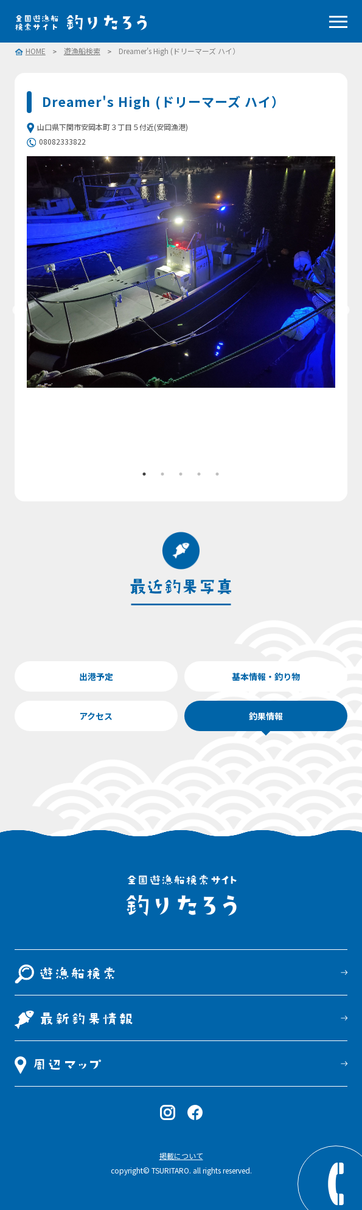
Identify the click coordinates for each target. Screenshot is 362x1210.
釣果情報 (266, 716)
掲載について (181, 1155)
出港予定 (96, 676)
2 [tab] (162, 474)
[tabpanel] (181, 272)
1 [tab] (144, 474)
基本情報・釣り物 (266, 676)
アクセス (96, 716)
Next (344, 310)
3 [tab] (181, 474)
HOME (36, 51)
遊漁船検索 (82, 51)
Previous (18, 310)
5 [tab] (217, 474)
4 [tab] (199, 474)
